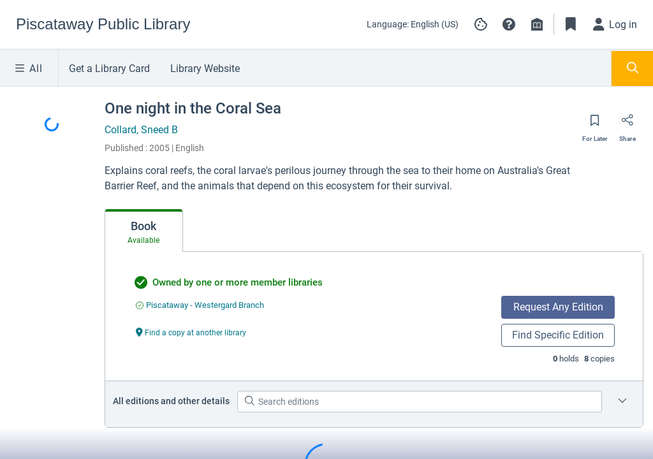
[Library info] (536, 24)
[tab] (144, 230)
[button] (508, 24)
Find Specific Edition (558, 335)
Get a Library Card (109, 68)
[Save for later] (595, 124)
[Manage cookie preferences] (480, 24)
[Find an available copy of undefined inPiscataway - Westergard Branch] (200, 305)
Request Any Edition (558, 307)
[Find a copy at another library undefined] (191, 331)
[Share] (627, 124)
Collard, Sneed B (141, 130)
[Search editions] (419, 401)
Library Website (205, 68)
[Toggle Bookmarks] (570, 24)
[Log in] (615, 24)
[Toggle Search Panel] (632, 68)
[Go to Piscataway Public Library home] (103, 24)
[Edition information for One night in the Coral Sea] (622, 401)
